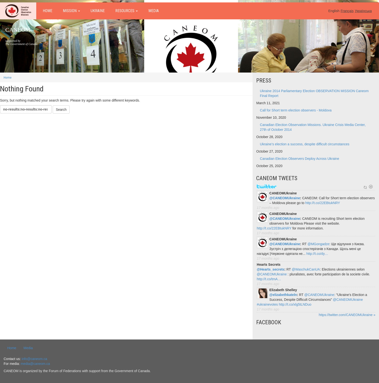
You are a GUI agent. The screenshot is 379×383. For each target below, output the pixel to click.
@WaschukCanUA (306, 269)
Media (153, 10)
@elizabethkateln (283, 295)
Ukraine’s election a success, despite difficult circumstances (304, 144)
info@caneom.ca (34, 359)
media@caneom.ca (35, 364)
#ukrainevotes (267, 304)
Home (47, 10)
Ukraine (98, 10)
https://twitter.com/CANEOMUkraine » (347, 315)
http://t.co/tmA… (269, 279)
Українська (363, 11)
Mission (71, 10)
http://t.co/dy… (317, 254)
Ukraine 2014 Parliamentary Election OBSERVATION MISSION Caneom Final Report (314, 93)
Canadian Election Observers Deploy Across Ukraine (299, 159)
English (333, 11)
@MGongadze (318, 244)
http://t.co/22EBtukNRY (322, 203)
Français (347, 11)
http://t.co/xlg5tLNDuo (295, 304)
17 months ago (268, 208)
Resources (126, 10)
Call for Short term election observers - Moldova (295, 110)
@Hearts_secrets (270, 269)
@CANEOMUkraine (284, 198)
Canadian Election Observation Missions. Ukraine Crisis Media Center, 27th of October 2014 (312, 127)
